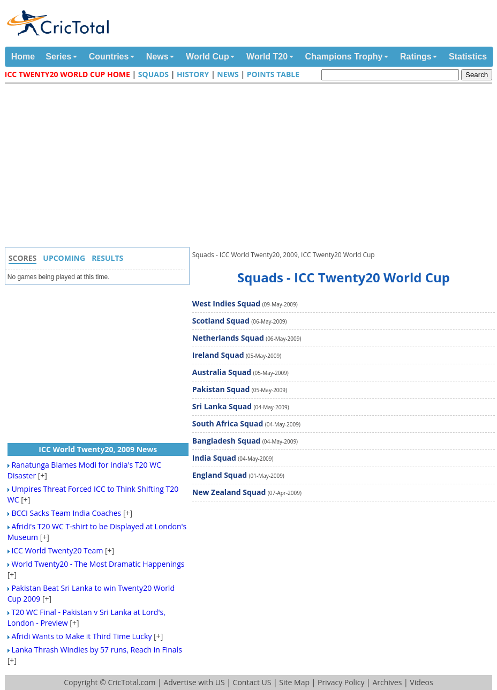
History (193, 74)
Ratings (416, 56)
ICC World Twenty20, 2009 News (98, 449)
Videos (421, 682)
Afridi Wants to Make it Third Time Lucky (81, 636)
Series (58, 56)
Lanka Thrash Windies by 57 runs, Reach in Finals (96, 649)
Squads (153, 74)
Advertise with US (193, 682)
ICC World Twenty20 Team (57, 550)
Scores (23, 258)
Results (107, 258)
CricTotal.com (131, 682)
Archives (387, 682)
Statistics (468, 56)
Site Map (294, 682)
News (157, 56)
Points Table (273, 74)
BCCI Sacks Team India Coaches (66, 513)
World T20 (267, 56)
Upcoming (64, 258)
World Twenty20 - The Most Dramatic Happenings (97, 564)
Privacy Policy (341, 682)
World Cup (207, 56)
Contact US (252, 682)
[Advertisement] (251, 167)
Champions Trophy (344, 56)
